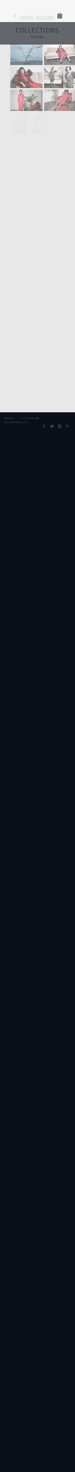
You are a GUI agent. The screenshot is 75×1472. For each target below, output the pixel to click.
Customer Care (30, 418)
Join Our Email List (15, 422)
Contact (9, 418)
